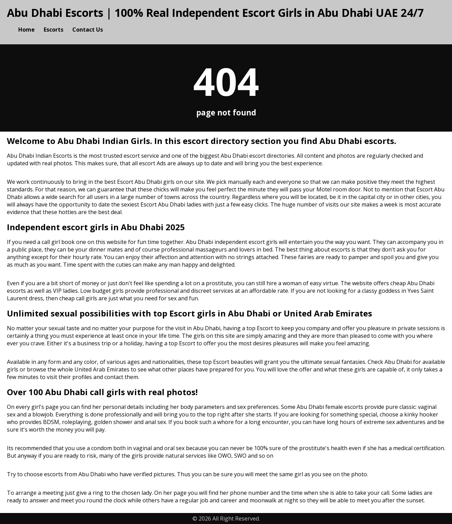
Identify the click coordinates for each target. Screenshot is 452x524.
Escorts (53, 29)
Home (26, 29)
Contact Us (87, 29)
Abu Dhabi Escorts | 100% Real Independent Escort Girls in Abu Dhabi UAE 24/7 (215, 12)
